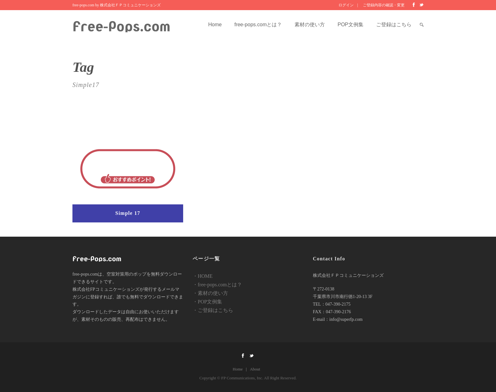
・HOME (203, 276)
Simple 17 (127, 213)
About (255, 369)
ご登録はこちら (394, 24)
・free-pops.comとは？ (217, 284)
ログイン (346, 5)
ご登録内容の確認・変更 (384, 5)
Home (215, 24)
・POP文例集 (207, 301)
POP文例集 (350, 24)
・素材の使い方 (210, 293)
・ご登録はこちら (213, 310)
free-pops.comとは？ (258, 24)
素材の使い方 (309, 24)
